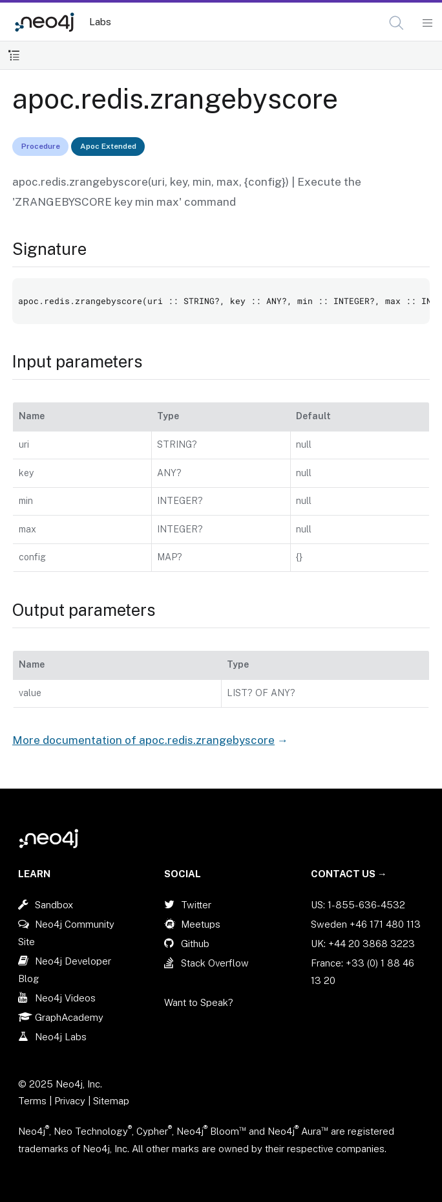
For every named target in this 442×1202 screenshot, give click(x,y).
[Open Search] (397, 23)
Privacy (71, 1100)
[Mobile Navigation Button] (427, 23)
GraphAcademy (69, 1017)
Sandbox (54, 904)
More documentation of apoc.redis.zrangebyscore (143, 740)
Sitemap (111, 1100)
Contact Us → (349, 873)
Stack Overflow (215, 962)
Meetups (200, 924)
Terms (32, 1100)
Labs (100, 21)
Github (195, 943)
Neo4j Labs (61, 1036)
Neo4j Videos (65, 997)
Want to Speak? (198, 1002)
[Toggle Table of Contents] (14, 55)
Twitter (196, 904)
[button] (396, 23)
